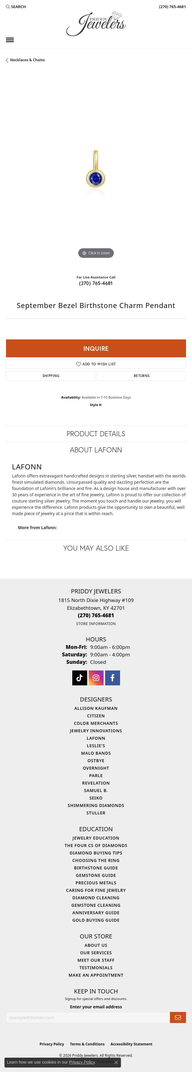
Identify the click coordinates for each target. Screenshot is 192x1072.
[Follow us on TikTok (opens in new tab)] (79, 677)
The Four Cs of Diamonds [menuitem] (95, 845)
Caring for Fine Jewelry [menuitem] (96, 890)
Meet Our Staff (96, 960)
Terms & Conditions (87, 1044)
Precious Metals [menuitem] (96, 883)
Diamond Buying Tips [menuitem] (96, 853)
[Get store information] (96, 623)
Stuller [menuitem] (96, 813)
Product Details (96, 433)
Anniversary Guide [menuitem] (95, 912)
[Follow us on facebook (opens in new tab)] (112, 677)
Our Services (96, 952)
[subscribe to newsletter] (178, 1017)
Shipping (51, 375)
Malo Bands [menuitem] (96, 753)
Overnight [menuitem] (96, 768)
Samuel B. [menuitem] (96, 790)
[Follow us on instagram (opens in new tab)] (96, 677)
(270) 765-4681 (96, 283)
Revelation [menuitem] (96, 783)
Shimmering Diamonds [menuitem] (96, 805)
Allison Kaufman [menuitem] (96, 708)
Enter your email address (96, 1007)
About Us (96, 945)
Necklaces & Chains (27, 59)
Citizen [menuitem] (96, 716)
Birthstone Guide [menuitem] (96, 868)
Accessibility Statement (131, 1044)
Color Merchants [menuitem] (96, 723)
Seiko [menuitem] (96, 798)
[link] (172, 6)
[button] (16, 6)
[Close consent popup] (116, 1062)
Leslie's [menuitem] (96, 745)
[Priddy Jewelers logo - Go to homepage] (96, 24)
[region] (96, 171)
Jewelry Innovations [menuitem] (96, 730)
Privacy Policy (52, 1044)
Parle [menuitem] (96, 775)
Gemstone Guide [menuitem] (96, 875)
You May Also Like (96, 548)
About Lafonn (96, 449)
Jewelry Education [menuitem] (96, 838)
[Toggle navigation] (10, 40)
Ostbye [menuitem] (96, 760)
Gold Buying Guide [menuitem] (95, 920)
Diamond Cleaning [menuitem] (96, 898)
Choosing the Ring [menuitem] (95, 860)
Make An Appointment (95, 975)
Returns (142, 375)
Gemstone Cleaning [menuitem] (96, 905)
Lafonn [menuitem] (96, 738)
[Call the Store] (96, 615)
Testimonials (96, 967)
